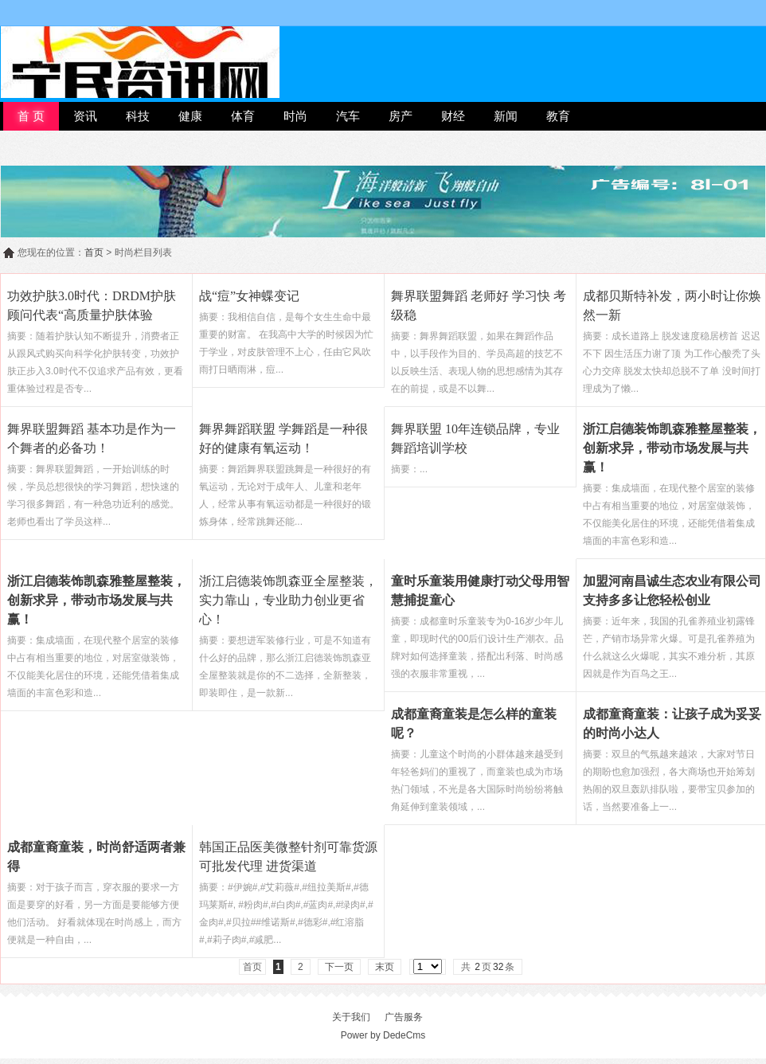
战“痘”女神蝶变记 (249, 296)
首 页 (31, 116)
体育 (243, 116)
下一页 (339, 966)
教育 (558, 116)
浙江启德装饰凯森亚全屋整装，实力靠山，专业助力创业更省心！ (288, 600)
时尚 (295, 116)
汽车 (348, 116)
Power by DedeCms (383, 1035)
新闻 (506, 116)
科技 (138, 116)
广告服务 (404, 1017)
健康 (190, 116)
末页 (384, 966)
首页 (94, 252)
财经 (453, 116)
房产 (400, 116)
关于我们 (351, 1017)
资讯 (85, 116)
